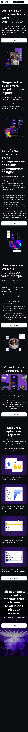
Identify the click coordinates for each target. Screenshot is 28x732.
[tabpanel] (14, 382)
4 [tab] (16, 391)
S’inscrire (18, 2)
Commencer (14, 40)
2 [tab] (13, 391)
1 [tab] (11, 391)
